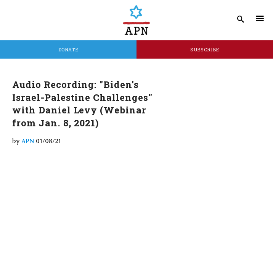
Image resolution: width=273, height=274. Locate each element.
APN (27, 141)
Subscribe (204, 49)
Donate (68, 49)
